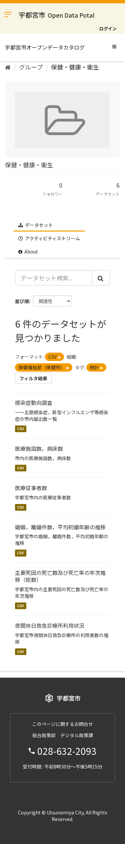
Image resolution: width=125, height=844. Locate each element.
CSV (20, 428)
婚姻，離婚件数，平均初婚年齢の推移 (60, 527)
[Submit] (101, 277)
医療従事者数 (31, 488)
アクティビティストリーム (49, 238)
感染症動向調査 (33, 403)
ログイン (108, 28)
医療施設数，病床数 (39, 448)
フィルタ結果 (33, 378)
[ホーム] (8, 67)
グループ (31, 67)
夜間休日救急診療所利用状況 (49, 625)
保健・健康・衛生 (75, 67)
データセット (35, 225)
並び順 (22, 301)
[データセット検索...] (53, 277)
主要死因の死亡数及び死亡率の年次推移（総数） (60, 576)
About (28, 251)
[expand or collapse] (114, 46)
